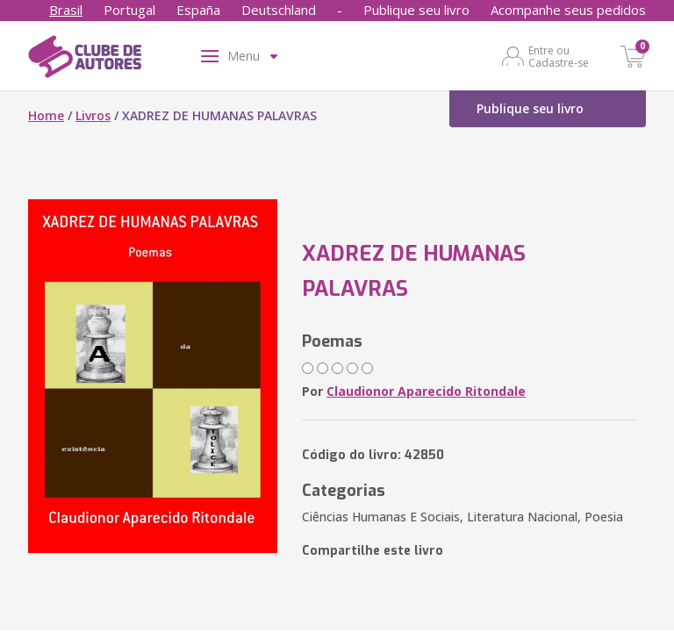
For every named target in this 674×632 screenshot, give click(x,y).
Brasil (65, 9)
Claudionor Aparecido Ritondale (426, 391)
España (198, 9)
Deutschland (278, 9)
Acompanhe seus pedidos (568, 9)
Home (46, 115)
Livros (93, 115)
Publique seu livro (416, 9)
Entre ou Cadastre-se (558, 56)
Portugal (129, 9)
